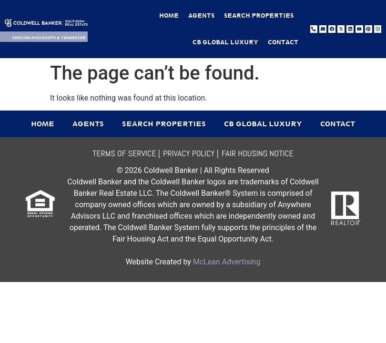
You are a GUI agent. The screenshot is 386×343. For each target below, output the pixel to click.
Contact (283, 42)
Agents (201, 15)
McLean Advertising (226, 261)
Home (169, 15)
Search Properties (259, 15)
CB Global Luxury (225, 42)
